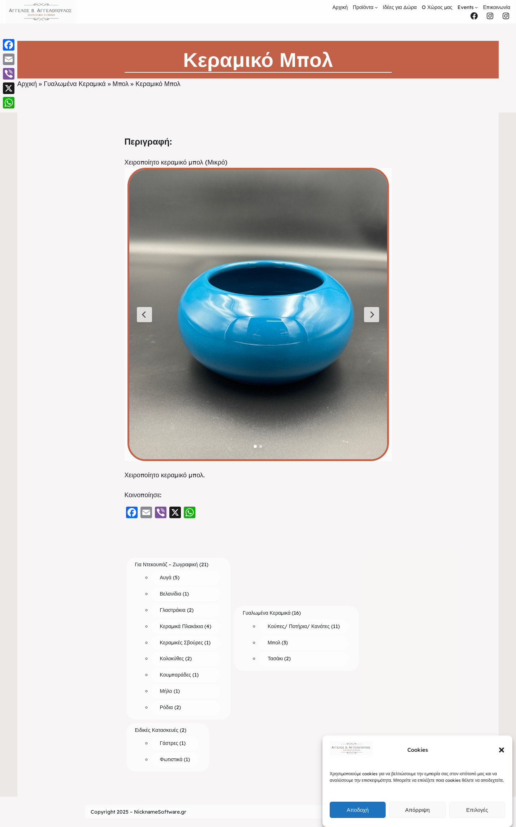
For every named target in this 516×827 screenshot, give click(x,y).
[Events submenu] (476, 7)
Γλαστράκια (173, 610)
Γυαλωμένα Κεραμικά (74, 84)
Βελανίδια (171, 594)
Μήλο (166, 691)
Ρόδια (166, 707)
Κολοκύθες (172, 658)
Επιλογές (477, 810)
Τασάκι (275, 658)
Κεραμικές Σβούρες (181, 642)
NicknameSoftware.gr (160, 812)
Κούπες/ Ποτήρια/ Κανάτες (299, 626)
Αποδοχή (358, 810)
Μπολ (121, 84)
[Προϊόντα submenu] (376, 7)
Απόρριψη (417, 810)
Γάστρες (169, 743)
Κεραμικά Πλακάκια (181, 626)
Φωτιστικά (171, 759)
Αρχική (27, 84)
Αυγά (166, 577)
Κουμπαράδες (175, 675)
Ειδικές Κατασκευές (157, 730)
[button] (501, 750)
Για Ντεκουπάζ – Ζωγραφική (166, 564)
